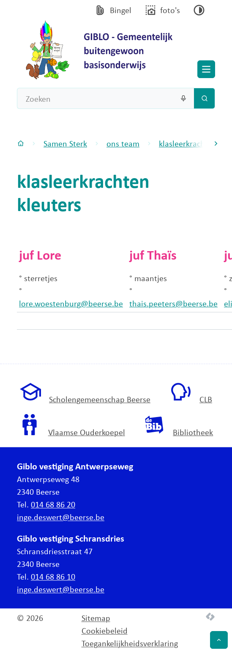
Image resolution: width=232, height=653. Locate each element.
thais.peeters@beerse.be (173, 303)
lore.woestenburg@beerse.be (71, 303)
